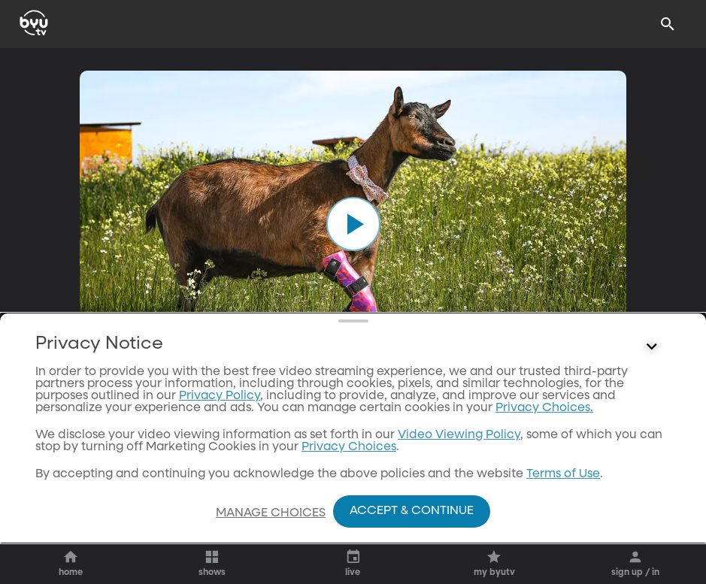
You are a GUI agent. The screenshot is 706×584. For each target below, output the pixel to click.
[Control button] (652, 433)
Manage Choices (271, 513)
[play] (353, 224)
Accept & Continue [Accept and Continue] (412, 511)
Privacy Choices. (544, 495)
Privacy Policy (219, 483)
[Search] (668, 24)
